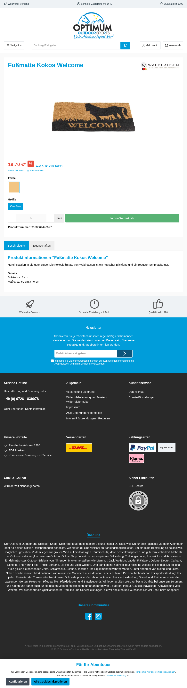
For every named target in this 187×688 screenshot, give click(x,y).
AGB (57, 363)
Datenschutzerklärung (116, 675)
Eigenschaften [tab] (42, 245)
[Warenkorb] (173, 45)
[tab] (16, 245)
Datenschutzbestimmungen (83, 360)
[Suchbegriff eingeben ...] (76, 45)
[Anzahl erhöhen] (50, 218)
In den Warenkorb (122, 218)
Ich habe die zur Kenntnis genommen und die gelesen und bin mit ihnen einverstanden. (94, 362)
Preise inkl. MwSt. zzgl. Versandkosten (26, 170)
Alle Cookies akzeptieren (50, 681)
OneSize (15, 206)
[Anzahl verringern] (12, 218)
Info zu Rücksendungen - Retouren (88, 418)
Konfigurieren (18, 681)
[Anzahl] (31, 218)
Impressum (73, 407)
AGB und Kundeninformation (84, 412)
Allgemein (73, 383)
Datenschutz (136, 391)
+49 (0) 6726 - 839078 (21, 399)
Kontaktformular (35, 408)
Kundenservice (140, 383)
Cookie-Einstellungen (142, 397)
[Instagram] (98, 616)
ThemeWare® (128, 649)
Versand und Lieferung (80, 391)
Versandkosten (85, 646)
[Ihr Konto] (150, 45)
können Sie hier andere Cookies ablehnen (155, 672)
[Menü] (14, 45)
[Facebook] (88, 616)
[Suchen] (125, 45)
